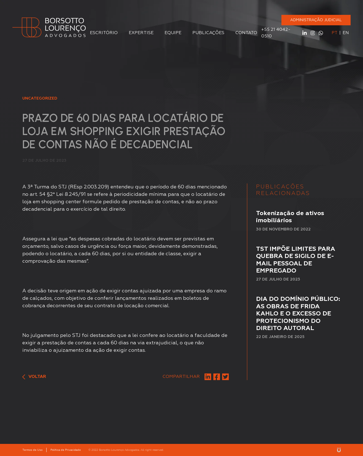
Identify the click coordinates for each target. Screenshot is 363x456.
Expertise (141, 33)
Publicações (208, 33)
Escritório (104, 33)
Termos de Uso (32, 450)
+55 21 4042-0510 (276, 33)
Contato (246, 33)
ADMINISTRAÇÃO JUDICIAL (316, 20)
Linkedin (304, 33)
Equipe (173, 33)
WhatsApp (321, 33)
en (346, 33)
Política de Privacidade (65, 450)
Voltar (34, 377)
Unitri (339, 450)
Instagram (313, 33)
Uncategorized (39, 98)
